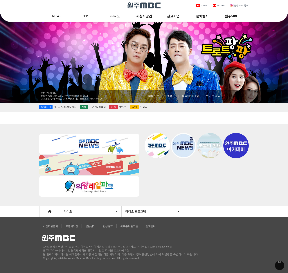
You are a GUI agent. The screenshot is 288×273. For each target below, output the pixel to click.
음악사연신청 (190, 95)
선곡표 (170, 95)
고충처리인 (71, 226)
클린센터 (90, 226)
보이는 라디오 (215, 95)
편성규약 (108, 226)
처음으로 (153, 95)
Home (42, 209)
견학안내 (151, 226)
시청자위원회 (50, 226)
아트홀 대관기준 (129, 226)
